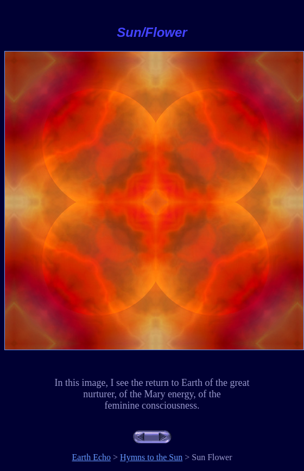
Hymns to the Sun (151, 457)
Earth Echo (91, 457)
